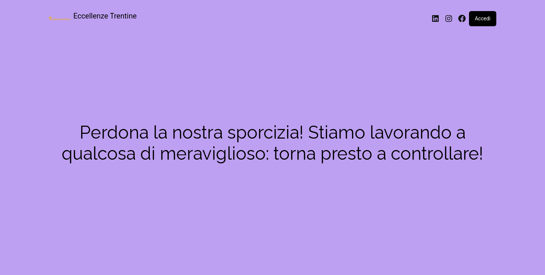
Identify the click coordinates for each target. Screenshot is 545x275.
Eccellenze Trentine (105, 15)
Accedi (483, 18)
